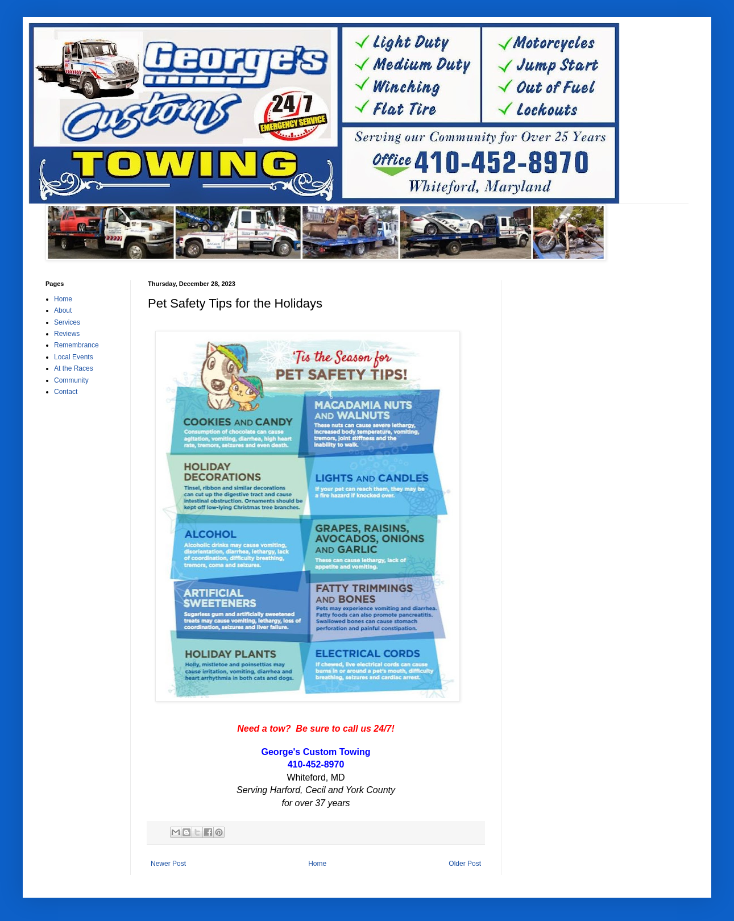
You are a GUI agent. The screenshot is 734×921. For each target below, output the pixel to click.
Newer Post (168, 864)
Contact (65, 392)
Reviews (67, 334)
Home (317, 864)
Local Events (73, 357)
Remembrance (76, 345)
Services (67, 322)
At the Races (73, 368)
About (63, 310)
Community (71, 380)
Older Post (465, 864)
